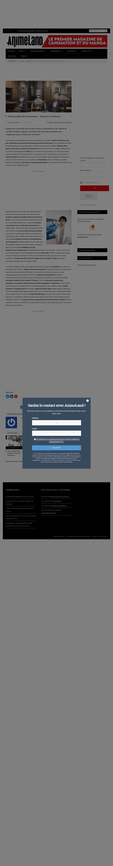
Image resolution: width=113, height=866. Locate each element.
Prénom (35, 418)
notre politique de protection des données (61, 460)
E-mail (34, 429)
